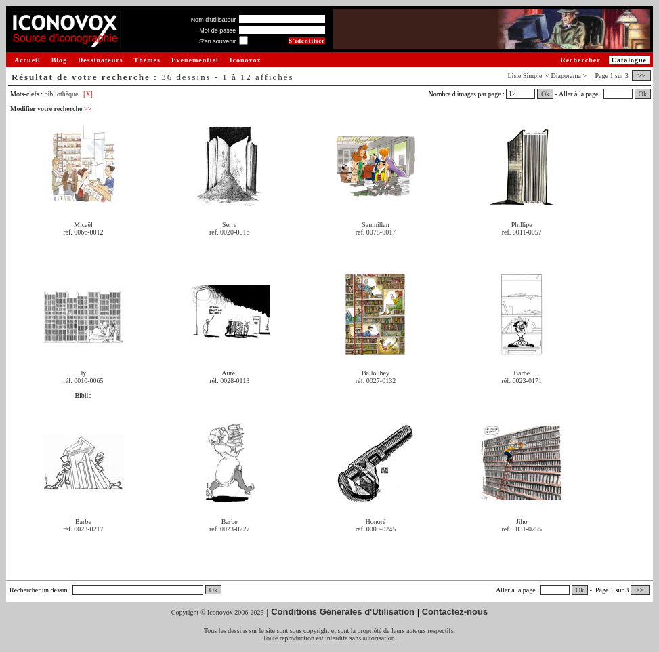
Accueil (27, 60)
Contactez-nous (455, 612)
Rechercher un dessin (38, 590)
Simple (532, 75)
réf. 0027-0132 (376, 380)
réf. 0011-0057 (522, 232)
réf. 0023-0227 (229, 529)
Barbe (521, 373)
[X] (88, 94)
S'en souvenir (217, 41)
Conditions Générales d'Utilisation (342, 612)
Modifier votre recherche (50, 109)
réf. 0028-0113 (229, 380)
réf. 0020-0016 (229, 232)
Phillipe (521, 224)
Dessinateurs (100, 60)
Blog (59, 60)
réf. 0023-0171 (522, 380)
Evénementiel (195, 60)
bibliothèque (62, 94)
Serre (229, 224)
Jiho (522, 521)
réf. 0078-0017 (376, 232)
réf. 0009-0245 (376, 529)
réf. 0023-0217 (83, 529)
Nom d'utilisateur (213, 19)
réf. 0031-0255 (522, 529)
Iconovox (245, 60)
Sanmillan (375, 224)
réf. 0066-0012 (83, 232)
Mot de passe (217, 30)
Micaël (83, 224)
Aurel (229, 373)
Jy (83, 373)
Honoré (375, 521)
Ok (545, 94)
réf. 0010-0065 (83, 380)
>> (641, 75)
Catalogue (629, 60)
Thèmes (147, 60)
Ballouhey (375, 373)
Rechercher (580, 60)
